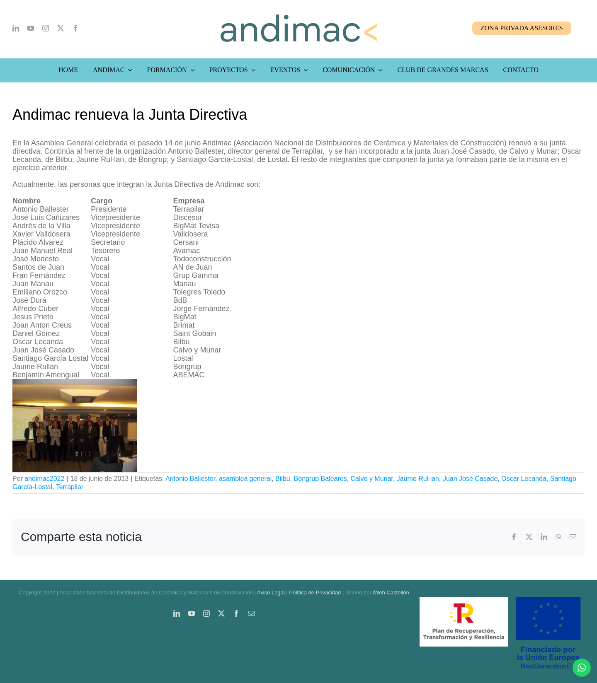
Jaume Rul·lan (418, 478)
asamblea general (245, 478)
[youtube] (30, 28)
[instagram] (45, 28)
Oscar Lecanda (523, 478)
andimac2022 (44, 478)
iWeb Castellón (391, 592)
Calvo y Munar (372, 478)
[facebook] (75, 28)
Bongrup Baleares (320, 478)
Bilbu (282, 478)
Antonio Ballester (190, 478)
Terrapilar (70, 486)
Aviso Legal (271, 592)
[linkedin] (15, 28)
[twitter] (60, 28)
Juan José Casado (470, 478)
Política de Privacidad (315, 592)
